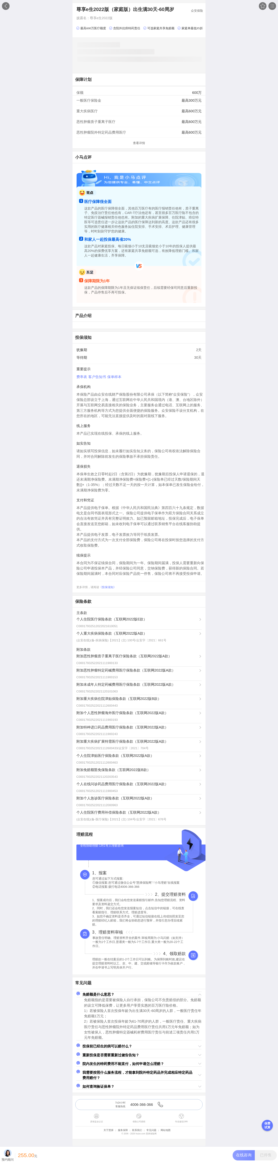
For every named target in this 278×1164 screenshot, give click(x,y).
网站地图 (166, 1130)
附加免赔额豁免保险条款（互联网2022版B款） (113, 770)
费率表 (81, 377)
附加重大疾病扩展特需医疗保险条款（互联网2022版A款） (122, 741)
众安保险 (197, 10)
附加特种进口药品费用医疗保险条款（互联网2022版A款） (122, 727)
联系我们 (137, 1130)
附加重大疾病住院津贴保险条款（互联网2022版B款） (118, 699)
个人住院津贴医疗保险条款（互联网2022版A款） (115, 756)
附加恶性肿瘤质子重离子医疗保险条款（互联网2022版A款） (124, 656)
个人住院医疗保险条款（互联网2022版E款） (111, 619)
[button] (139, 994)
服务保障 (123, 1130)
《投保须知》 (107, 587)
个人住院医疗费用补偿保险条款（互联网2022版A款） (118, 812)
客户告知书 (97, 377)
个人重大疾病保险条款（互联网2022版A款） (111, 633)
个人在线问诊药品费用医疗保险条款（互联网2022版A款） (122, 784)
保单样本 (114, 377)
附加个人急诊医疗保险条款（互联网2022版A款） (115, 798)
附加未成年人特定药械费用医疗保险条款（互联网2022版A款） (125, 684)
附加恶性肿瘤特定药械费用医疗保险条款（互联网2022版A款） (125, 670)
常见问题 (151, 1130)
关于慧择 (108, 1130)
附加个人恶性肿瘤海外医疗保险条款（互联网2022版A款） (122, 713)
